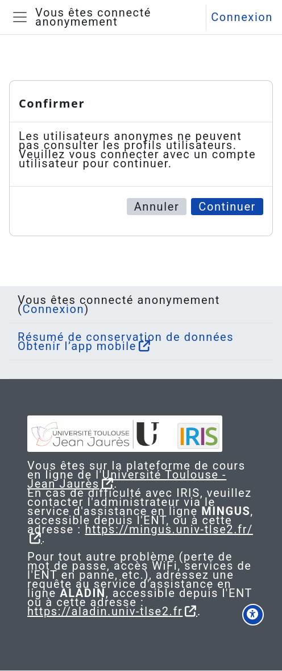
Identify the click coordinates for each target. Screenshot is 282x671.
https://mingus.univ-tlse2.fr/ (169, 529)
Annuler (157, 206)
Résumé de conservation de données (126, 337)
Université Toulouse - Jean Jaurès (126, 479)
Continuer (227, 206)
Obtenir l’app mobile (77, 346)
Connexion (242, 17)
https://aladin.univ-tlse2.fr (105, 611)
